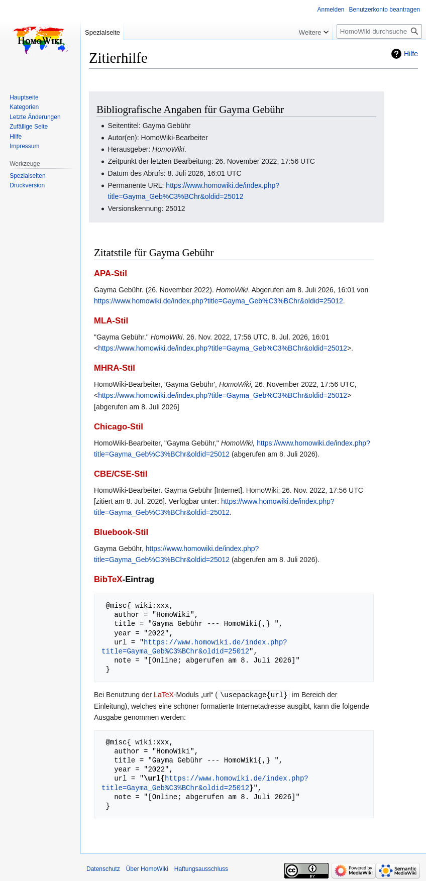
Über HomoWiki (147, 868)
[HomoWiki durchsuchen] (379, 31)
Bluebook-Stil (121, 532)
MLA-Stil (111, 320)
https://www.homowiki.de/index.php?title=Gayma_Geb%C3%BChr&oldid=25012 (218, 301)
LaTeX (164, 695)
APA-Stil (110, 273)
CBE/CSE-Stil (120, 474)
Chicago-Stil (118, 426)
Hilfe (411, 54)
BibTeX (108, 579)
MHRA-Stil (114, 368)
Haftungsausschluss (201, 868)
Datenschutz (103, 868)
